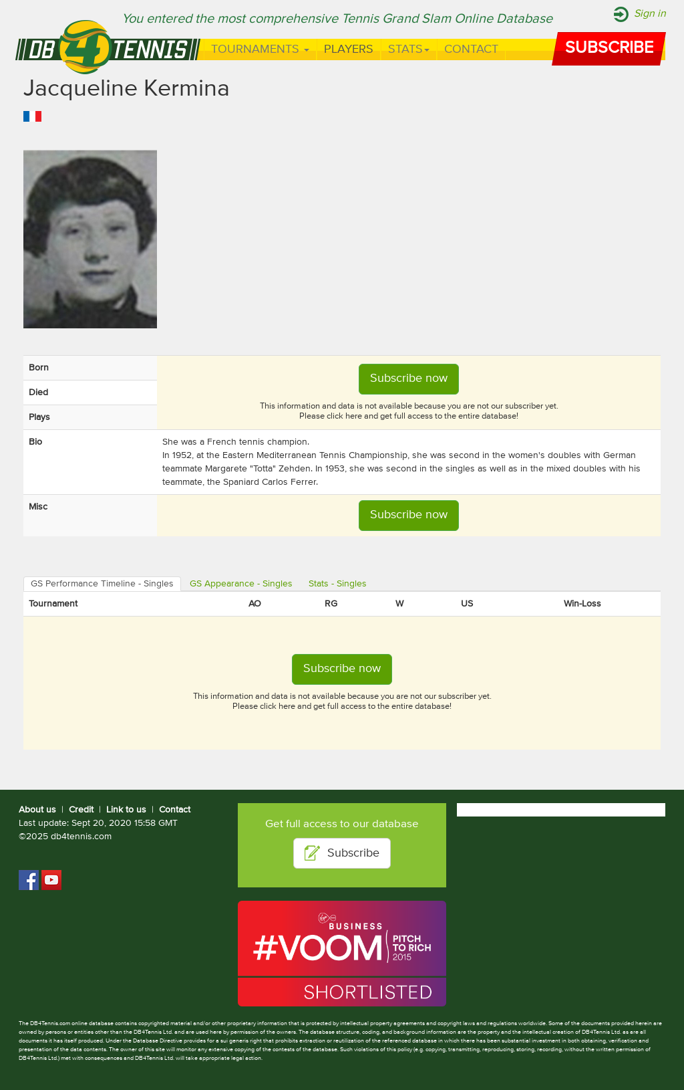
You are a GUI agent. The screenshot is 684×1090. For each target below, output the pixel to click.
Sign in (650, 14)
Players (348, 49)
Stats (409, 49)
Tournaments (260, 49)
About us (37, 809)
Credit (81, 809)
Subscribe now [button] (409, 378)
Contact (471, 49)
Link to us (126, 809)
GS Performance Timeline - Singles (102, 583)
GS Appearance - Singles (241, 583)
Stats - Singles (338, 583)
